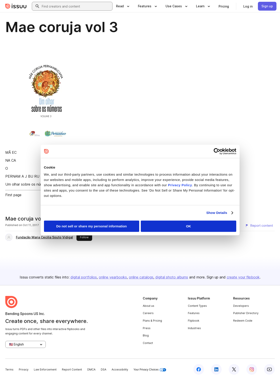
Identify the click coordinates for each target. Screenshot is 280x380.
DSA (103, 369)
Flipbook (193, 320)
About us (148, 305)
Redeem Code (242, 320)
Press (146, 328)
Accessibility (120, 369)
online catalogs (141, 277)
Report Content (72, 369)
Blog (146, 335)
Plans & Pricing (152, 320)
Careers (148, 313)
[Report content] (259, 225)
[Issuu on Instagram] (251, 369)
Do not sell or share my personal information (91, 226)
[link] (223, 6)
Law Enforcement (45, 369)
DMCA (91, 369)
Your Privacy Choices (149, 369)
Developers (241, 305)
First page (13, 195)
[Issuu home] (16, 6)
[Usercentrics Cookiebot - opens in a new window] (217, 151)
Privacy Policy (180, 185)
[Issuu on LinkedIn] (216, 369)
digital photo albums (171, 277)
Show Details (216, 213)
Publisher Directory (246, 313)
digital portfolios (83, 277)
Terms (9, 369)
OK (188, 226)
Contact (148, 343)
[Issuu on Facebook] (198, 369)
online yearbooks (113, 277)
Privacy (24, 369)
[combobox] (76, 6)
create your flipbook (243, 277)
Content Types (197, 305)
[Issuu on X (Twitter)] (234, 369)
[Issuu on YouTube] (269, 369)
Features (194, 313)
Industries (194, 328)
